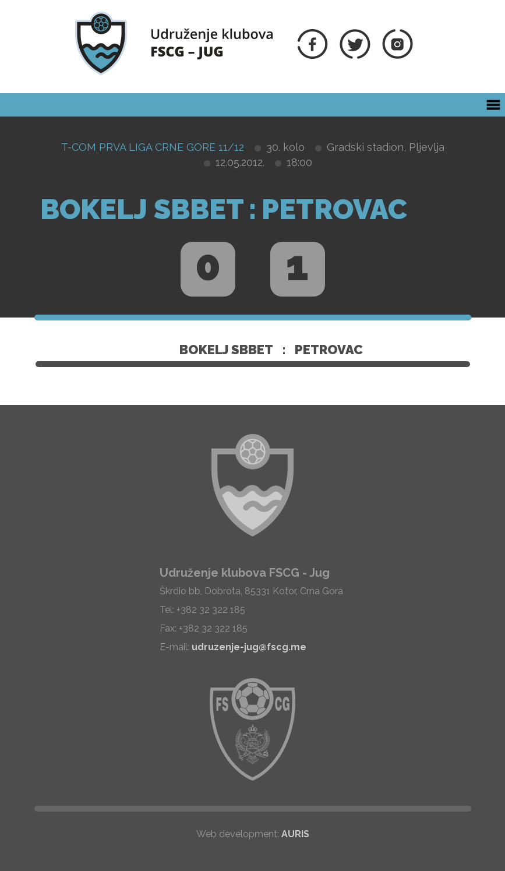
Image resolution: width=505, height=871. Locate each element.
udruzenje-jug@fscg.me (249, 647)
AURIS (295, 834)
